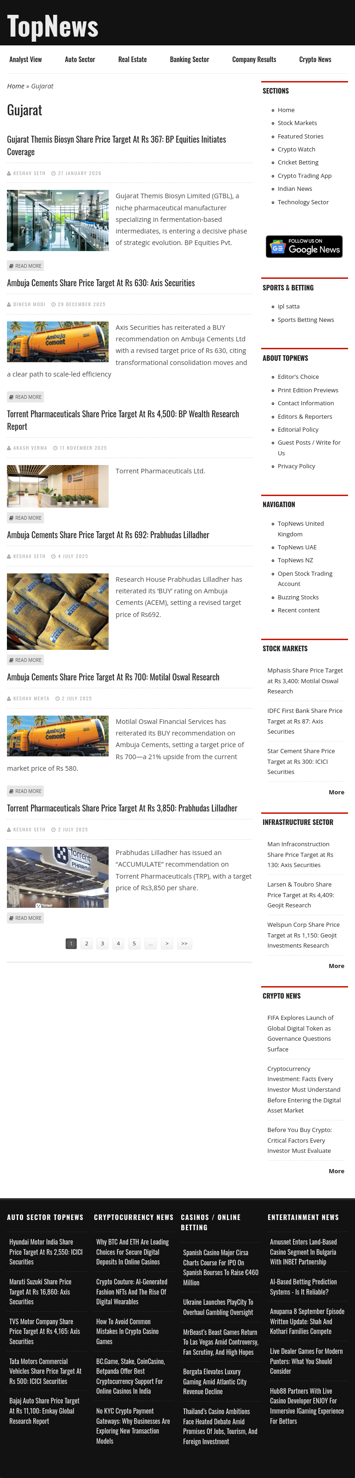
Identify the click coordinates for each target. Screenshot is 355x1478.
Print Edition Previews (308, 390)
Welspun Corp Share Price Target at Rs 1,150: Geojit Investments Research (304, 935)
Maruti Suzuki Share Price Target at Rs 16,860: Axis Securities (40, 1291)
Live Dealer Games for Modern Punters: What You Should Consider (306, 1361)
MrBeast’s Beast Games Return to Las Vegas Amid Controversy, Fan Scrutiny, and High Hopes (220, 1342)
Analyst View (25, 59)
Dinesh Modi (29, 304)
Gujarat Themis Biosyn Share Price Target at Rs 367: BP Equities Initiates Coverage (116, 145)
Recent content (299, 610)
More (336, 792)
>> (185, 943)
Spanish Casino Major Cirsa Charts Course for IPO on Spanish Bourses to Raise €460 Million (220, 1267)
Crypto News (315, 59)
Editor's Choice (298, 376)
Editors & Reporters (305, 416)
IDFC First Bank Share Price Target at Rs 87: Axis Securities (305, 721)
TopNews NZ (295, 560)
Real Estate (132, 59)
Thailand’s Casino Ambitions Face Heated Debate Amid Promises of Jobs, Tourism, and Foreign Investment (220, 1426)
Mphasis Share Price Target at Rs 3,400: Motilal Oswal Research (305, 680)
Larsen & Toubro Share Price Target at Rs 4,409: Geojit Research (301, 894)
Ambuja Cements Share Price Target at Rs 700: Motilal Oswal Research (113, 677)
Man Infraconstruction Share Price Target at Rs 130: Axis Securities (301, 854)
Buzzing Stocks (298, 597)
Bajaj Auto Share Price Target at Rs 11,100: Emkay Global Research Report (44, 1410)
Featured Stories (301, 136)
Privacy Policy (296, 466)
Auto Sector (80, 59)
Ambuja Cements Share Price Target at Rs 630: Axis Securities (101, 283)
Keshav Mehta (31, 698)
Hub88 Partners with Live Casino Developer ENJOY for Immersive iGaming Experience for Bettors (307, 1406)
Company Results (254, 59)
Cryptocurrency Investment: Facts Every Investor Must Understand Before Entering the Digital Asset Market (304, 1089)
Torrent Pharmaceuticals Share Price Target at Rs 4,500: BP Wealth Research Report (123, 420)
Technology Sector (303, 202)
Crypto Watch (297, 149)
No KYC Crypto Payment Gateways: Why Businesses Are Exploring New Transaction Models (133, 1426)
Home (15, 86)
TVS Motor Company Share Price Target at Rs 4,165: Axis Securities (44, 1331)
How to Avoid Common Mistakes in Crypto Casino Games (127, 1331)
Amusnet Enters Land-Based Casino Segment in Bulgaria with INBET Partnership (303, 1251)
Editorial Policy (298, 429)
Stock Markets (297, 123)
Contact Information (306, 403)
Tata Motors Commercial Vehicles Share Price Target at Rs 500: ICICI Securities (45, 1371)
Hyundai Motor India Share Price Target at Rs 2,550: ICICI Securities (46, 1251)
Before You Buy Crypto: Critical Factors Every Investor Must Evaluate (300, 1140)
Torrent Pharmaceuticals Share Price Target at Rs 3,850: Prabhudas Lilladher (122, 808)
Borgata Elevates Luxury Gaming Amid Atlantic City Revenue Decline (214, 1381)
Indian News (295, 188)
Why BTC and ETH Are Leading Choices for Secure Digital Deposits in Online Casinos (132, 1251)
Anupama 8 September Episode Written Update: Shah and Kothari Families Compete (307, 1321)
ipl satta (289, 306)
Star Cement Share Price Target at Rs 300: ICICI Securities (301, 761)
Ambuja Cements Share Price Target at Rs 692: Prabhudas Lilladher (108, 534)
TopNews (52, 24)
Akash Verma (30, 447)
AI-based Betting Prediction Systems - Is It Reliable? (303, 1286)
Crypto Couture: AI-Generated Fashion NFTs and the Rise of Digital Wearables (131, 1291)
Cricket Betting (298, 162)
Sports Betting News (306, 319)
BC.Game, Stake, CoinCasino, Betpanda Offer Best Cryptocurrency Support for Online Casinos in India (130, 1376)
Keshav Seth (29, 172)
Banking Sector (189, 59)
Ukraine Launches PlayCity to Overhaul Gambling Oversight (218, 1307)
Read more (28, 266)
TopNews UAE (297, 547)
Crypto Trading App (305, 175)
